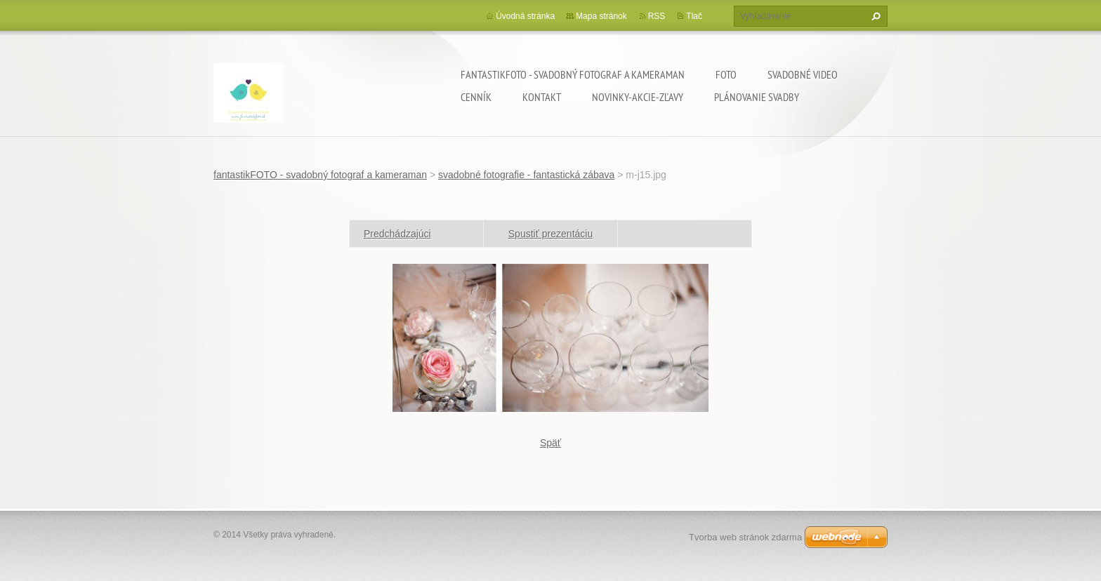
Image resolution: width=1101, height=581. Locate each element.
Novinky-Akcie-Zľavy (637, 97)
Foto (726, 74)
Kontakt (541, 97)
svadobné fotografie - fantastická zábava (526, 174)
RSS (657, 16)
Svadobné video (802, 74)
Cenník (476, 97)
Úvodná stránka (525, 16)
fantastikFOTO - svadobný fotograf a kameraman (573, 74)
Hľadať (874, 16)
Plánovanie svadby (756, 97)
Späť (550, 442)
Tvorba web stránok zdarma (745, 537)
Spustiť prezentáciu (550, 233)
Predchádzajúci (397, 233)
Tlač (694, 16)
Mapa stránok (601, 16)
